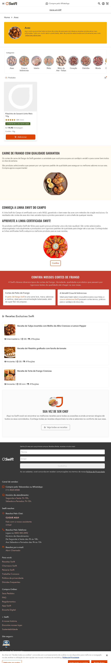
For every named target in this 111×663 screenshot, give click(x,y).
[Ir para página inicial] (11, 3)
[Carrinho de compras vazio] (107, 3)
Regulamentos (9, 601)
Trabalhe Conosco (10, 574)
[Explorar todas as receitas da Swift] (55, 427)
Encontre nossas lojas (12, 625)
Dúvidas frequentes (11, 582)
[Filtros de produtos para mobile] (105, 77)
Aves (16, 17)
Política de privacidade (12, 578)
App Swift (6, 605)
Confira (55, 263)
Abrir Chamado (13, 550)
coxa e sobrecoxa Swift (69, 299)
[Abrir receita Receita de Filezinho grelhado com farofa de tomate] (55, 355)
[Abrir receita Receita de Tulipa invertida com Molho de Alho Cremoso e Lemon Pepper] (55, 332)
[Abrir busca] (99, 3)
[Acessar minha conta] (103, 3)
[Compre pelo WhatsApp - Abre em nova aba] (57, 3)
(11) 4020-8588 (13, 490)
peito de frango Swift (16, 297)
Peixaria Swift (8, 569)
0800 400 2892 (21, 533)
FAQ (4, 597)
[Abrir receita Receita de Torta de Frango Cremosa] (55, 377)
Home (7, 17)
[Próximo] (105, 63)
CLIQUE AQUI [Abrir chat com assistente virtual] (12, 517)
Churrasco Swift (9, 565)
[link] (56, 10)
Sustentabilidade (10, 629)
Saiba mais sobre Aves (33, 35)
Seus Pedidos (8, 593)
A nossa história (9, 621)
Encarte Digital (9, 609)
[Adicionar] (20, 137)
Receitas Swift (8, 561)
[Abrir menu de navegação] (3, 3)
